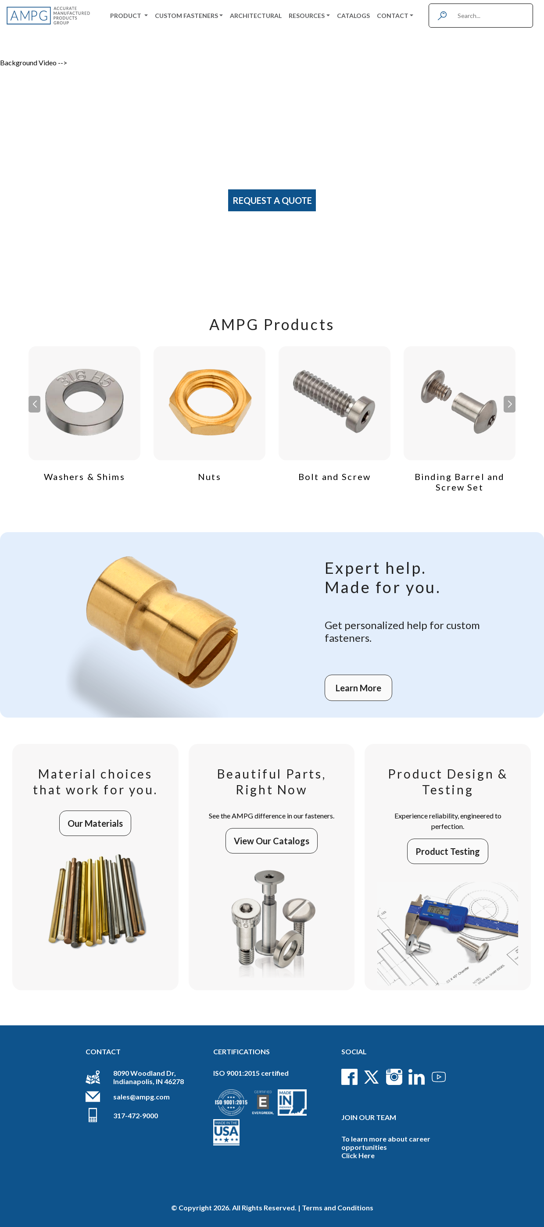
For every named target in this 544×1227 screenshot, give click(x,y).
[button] (509, 404)
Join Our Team (368, 1117)
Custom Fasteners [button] (186, 15)
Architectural (256, 15)
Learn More (358, 688)
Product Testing (447, 851)
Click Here (358, 1155)
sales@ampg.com (141, 1096)
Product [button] (126, 15)
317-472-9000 (135, 1115)
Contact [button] (392, 15)
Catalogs (353, 15)
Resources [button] (307, 15)
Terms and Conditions (337, 1207)
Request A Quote (272, 200)
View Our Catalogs (271, 841)
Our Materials (95, 823)
